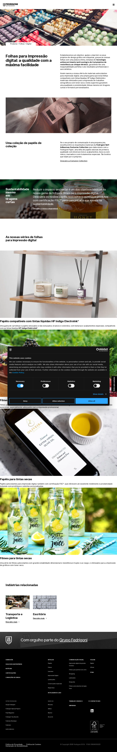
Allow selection (58, 401)
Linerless (50, 671)
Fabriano (8, 725)
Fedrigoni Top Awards (12, 717)
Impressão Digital (53, 675)
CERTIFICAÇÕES (11, 673)
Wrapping (72, 674)
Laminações (51, 679)
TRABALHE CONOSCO (76, 701)
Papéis (50, 663)
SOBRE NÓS (9, 660)
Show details (98, 394)
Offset (92, 667)
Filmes (50, 667)
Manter (50, 713)
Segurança (51, 688)
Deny (25, 401)
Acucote (50, 717)
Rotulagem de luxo (54, 693)
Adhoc (50, 708)
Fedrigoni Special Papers (13, 708)
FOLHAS (92, 660)
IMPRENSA (72, 705)
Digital (92, 663)
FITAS (92, 672)
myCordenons (10, 729)
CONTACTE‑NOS (95, 701)
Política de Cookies (33, 744)
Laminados (72, 678)
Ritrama (50, 704)
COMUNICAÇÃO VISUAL (76, 660)
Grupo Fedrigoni (10, 704)
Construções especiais (55, 683)
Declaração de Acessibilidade (17, 746)
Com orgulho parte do (54, 640)
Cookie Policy (18, 372)
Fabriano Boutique (11, 721)
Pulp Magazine (10, 713)
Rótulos (51, 660)
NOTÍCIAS (9, 668)
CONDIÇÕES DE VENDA (13, 677)
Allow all (91, 401)
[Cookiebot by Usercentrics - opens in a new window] (98, 350)
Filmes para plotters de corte (77, 669)
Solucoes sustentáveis (14, 664)
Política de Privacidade (14, 744)
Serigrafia (72, 682)
